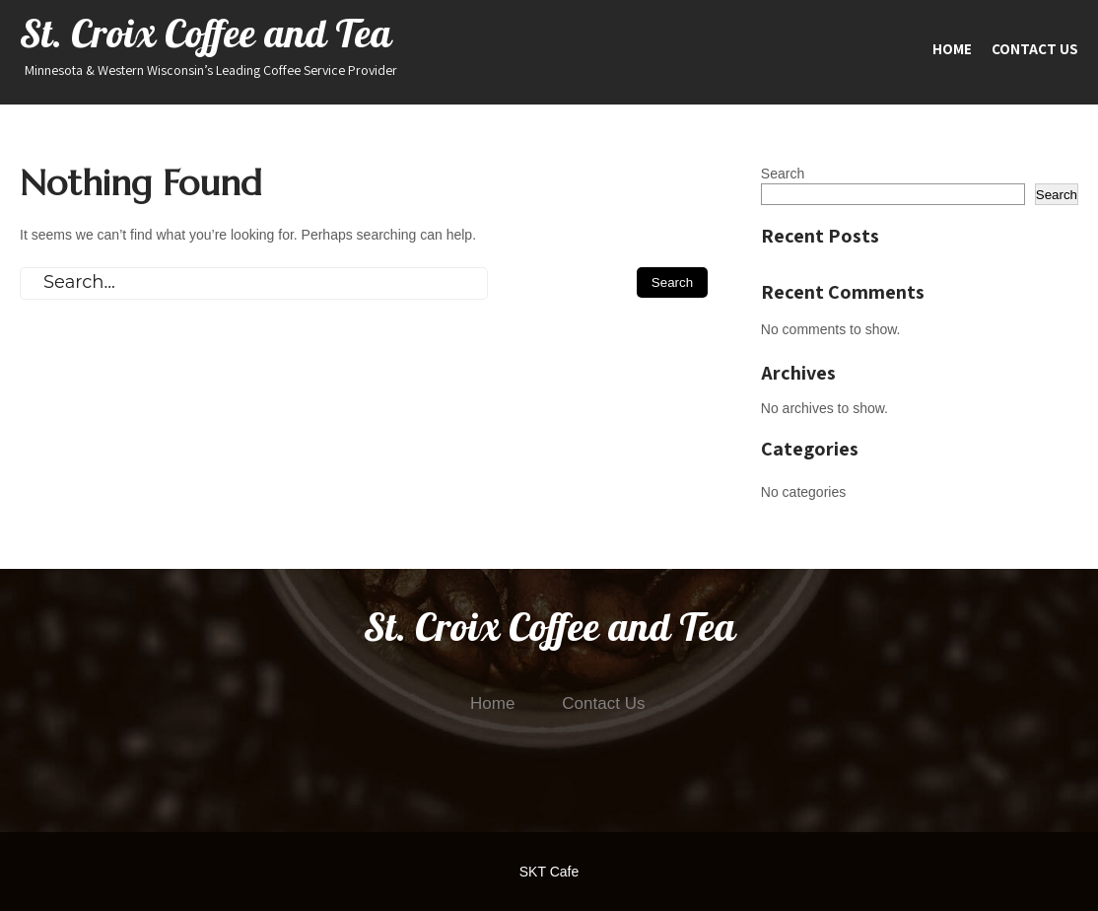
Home (952, 48)
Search (782, 173)
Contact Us (1035, 48)
